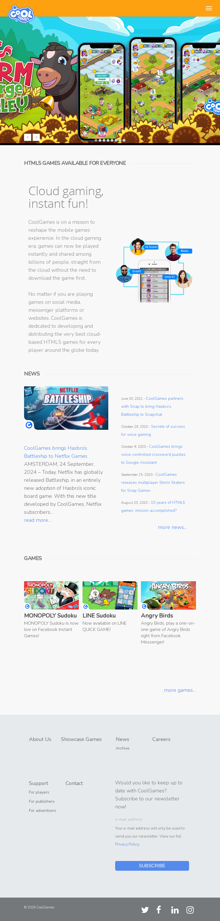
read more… (37, 520)
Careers (161, 739)
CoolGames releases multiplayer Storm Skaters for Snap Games (153, 482)
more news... (172, 527)
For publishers (42, 801)
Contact (74, 783)
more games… (180, 690)
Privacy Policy (127, 844)
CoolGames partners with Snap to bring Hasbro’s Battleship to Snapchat (152, 406)
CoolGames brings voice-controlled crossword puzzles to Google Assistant (153, 454)
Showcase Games (81, 739)
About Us (40, 739)
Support (38, 783)
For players (39, 792)
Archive (122, 748)
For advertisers (42, 810)
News (122, 739)
